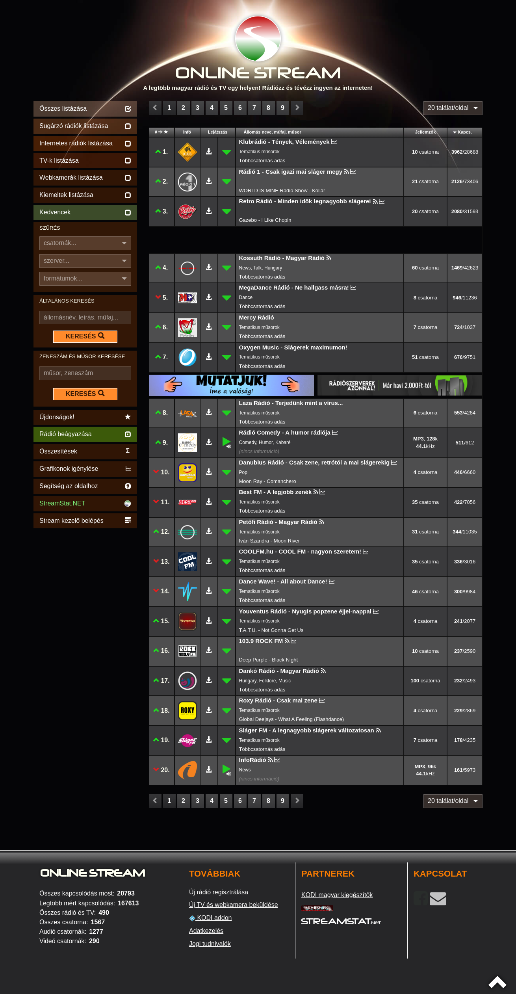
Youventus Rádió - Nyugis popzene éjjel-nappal (305, 611)
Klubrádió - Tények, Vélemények (284, 141)
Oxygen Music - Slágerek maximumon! (293, 347)
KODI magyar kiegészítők (337, 895)
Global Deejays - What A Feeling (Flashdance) (291, 719)
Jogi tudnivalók (210, 943)
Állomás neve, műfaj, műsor (272, 132)
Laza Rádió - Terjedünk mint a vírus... (291, 402)
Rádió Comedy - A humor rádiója (284, 432)
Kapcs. (465, 132)
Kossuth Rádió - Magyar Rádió (282, 258)
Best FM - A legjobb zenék (275, 492)
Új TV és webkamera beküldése (233, 904)
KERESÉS (85, 336)
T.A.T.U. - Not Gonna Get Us (271, 630)
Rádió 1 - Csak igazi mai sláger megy (291, 171)
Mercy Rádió (256, 317)
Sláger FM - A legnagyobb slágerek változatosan (306, 730)
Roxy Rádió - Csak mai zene (278, 700)
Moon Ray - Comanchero (267, 481)
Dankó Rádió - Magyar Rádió (279, 670)
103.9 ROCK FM (261, 640)
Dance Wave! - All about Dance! (283, 581)
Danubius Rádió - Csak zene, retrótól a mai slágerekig (314, 462)
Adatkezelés (206, 930)
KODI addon (210, 918)
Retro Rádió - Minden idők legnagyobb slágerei (305, 201)
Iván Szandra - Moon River (269, 541)
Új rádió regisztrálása (218, 892)
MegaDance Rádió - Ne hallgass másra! (294, 287)
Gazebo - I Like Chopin (265, 220)
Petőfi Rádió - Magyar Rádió (278, 521)
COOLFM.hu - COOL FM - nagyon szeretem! (300, 551)
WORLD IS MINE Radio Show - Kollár (282, 190)
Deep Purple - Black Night (268, 660)
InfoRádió (252, 759)
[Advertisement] (85, 648)
